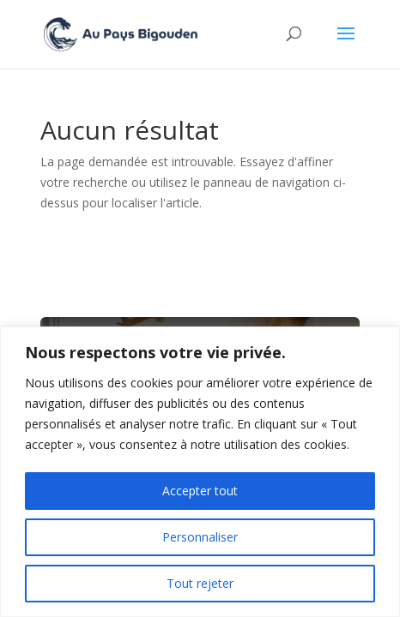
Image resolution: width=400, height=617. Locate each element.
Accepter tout (200, 490)
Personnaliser (200, 537)
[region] (200, 471)
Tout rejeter (200, 583)
